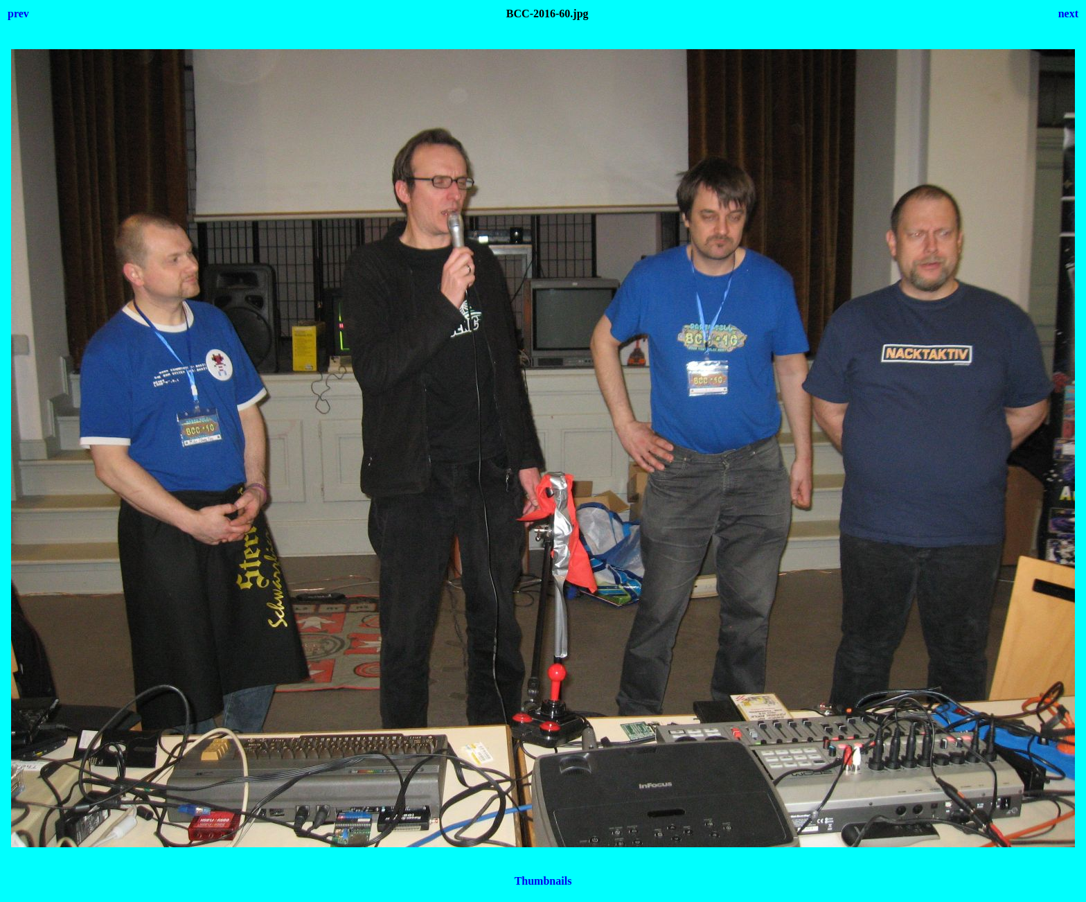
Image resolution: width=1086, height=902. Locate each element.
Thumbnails (543, 881)
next (1068, 13)
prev (18, 13)
